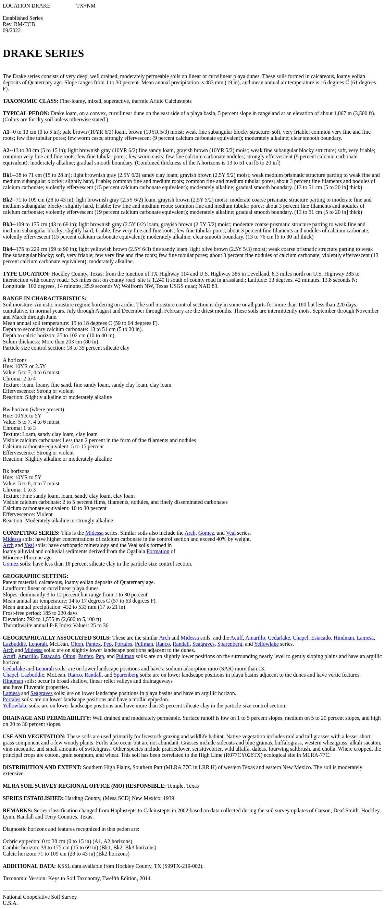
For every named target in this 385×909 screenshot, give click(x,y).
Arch (190, 533)
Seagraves (203, 644)
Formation (158, 551)
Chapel (300, 638)
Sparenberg (230, 644)
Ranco (163, 644)
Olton (77, 644)
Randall (181, 644)
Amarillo (255, 638)
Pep (107, 644)
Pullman (144, 644)
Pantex (93, 644)
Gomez (206, 533)
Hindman (344, 638)
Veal (231, 533)
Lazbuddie (14, 644)
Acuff (236, 638)
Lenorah (38, 644)
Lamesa (365, 638)
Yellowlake (266, 644)
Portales (123, 644)
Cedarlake (279, 638)
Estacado (321, 638)
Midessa (94, 533)
